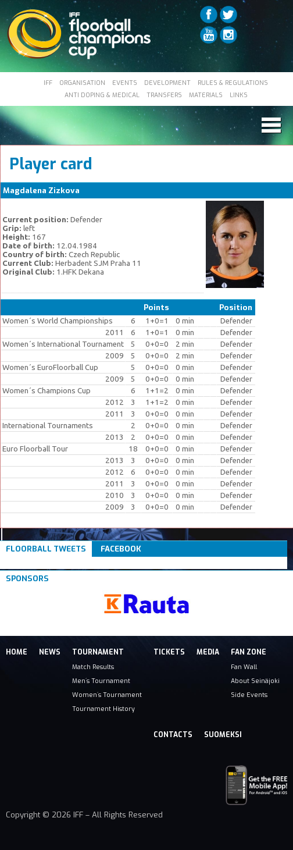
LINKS (239, 95)
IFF (48, 83)
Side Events (249, 695)
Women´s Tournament (107, 695)
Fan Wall (244, 667)
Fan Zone (248, 652)
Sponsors (27, 579)
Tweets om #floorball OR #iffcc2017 (77, 563)
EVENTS (124, 83)
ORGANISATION (82, 83)
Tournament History (103, 709)
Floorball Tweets (46, 549)
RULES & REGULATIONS (233, 83)
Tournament (98, 652)
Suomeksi (223, 734)
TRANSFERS (164, 95)
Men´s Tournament (101, 681)
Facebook (121, 549)
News (49, 652)
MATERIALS (206, 95)
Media (207, 652)
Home (16, 652)
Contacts (172, 734)
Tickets (169, 652)
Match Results (93, 667)
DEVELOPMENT (167, 83)
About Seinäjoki (255, 681)
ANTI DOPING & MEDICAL (102, 95)
